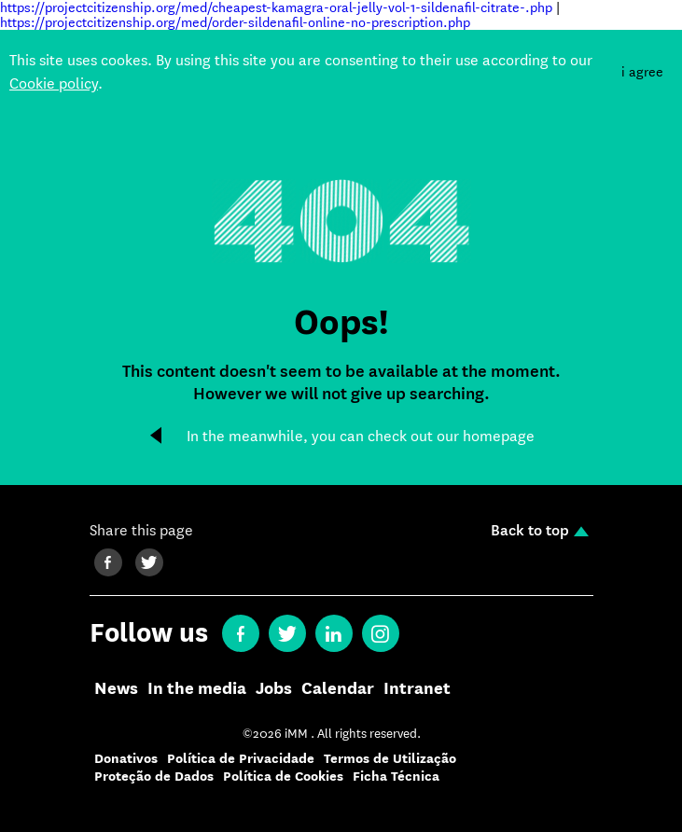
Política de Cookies (283, 776)
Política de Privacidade (240, 759)
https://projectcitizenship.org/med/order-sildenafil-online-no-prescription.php (235, 22)
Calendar (337, 689)
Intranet (417, 689)
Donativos (126, 759)
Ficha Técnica (396, 776)
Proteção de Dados (154, 776)
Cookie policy (53, 83)
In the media (196, 689)
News (116, 689)
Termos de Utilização (390, 759)
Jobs (274, 689)
